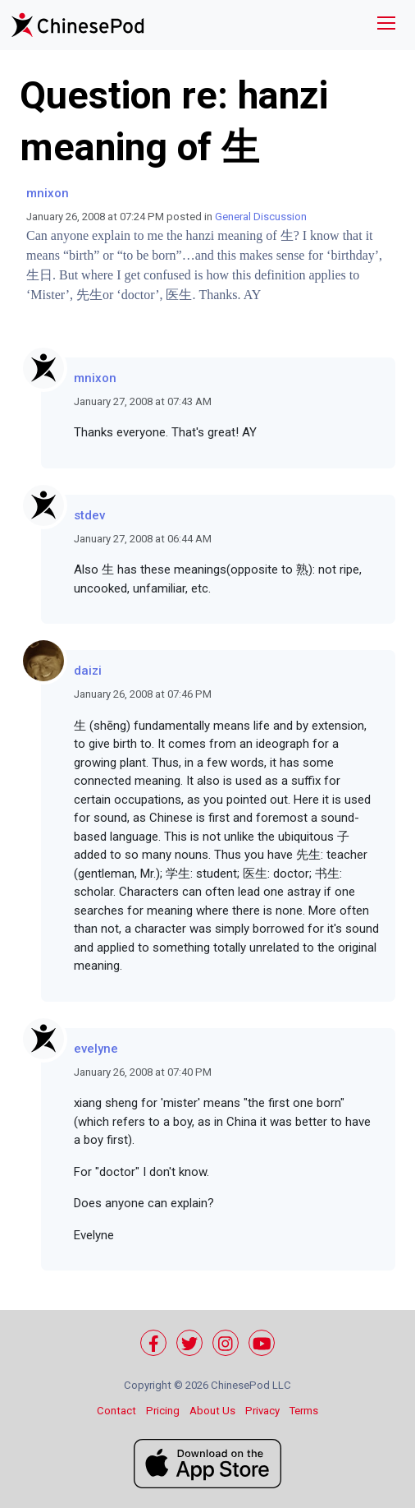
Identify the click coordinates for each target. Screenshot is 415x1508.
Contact (116, 1410)
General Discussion (261, 216)
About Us (212, 1410)
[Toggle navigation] (386, 25)
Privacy (262, 1410)
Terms (304, 1410)
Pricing (163, 1410)
